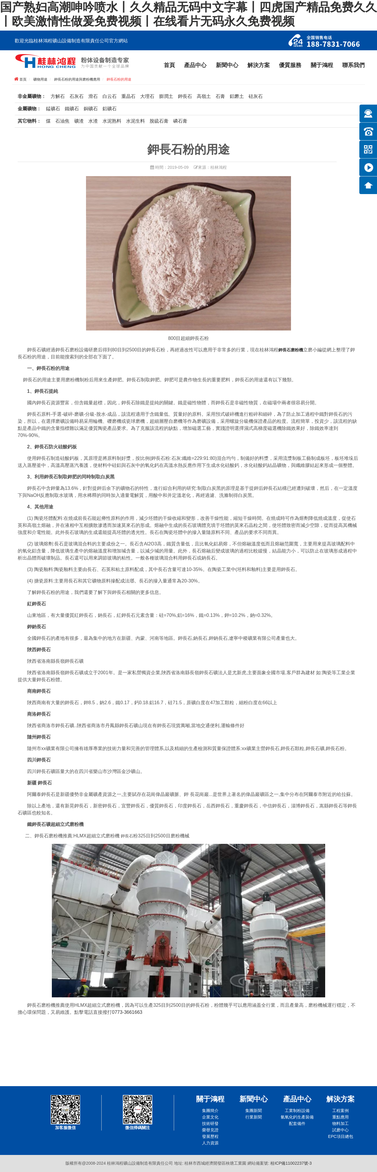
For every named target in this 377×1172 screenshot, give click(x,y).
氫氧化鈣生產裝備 (297, 1117)
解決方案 (258, 65)
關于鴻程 (322, 65)
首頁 (169, 65)
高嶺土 (204, 96)
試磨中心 (340, 1130)
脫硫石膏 (159, 120)
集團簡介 (210, 1110)
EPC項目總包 (340, 1136)
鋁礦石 (109, 108)
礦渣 (79, 120)
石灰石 (77, 96)
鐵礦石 (72, 108)
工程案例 (340, 1110)
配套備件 (297, 1123)
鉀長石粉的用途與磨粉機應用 (77, 79)
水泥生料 (135, 120)
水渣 (93, 120)
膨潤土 (166, 96)
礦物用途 (40, 79)
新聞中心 (227, 65)
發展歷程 (210, 1136)
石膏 (220, 96)
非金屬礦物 (29, 96)
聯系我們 (353, 65)
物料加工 (340, 1123)
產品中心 (195, 65)
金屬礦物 (27, 108)
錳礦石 (53, 108)
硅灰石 (256, 96)
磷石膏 (180, 120)
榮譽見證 (210, 1130)
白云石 (109, 96)
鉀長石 (185, 96)
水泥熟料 (111, 120)
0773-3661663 (127, 1012)
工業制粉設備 (297, 1110)
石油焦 (62, 120)
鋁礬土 (237, 96)
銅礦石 (91, 108)
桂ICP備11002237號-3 (291, 1163)
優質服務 (290, 65)
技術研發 (210, 1123)
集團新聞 (253, 1110)
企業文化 (210, 1117)
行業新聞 (253, 1117)
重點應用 (340, 1117)
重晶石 (128, 96)
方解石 (58, 96)
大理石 (147, 96)
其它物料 (27, 120)
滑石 (93, 96)
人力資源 (210, 1143)
